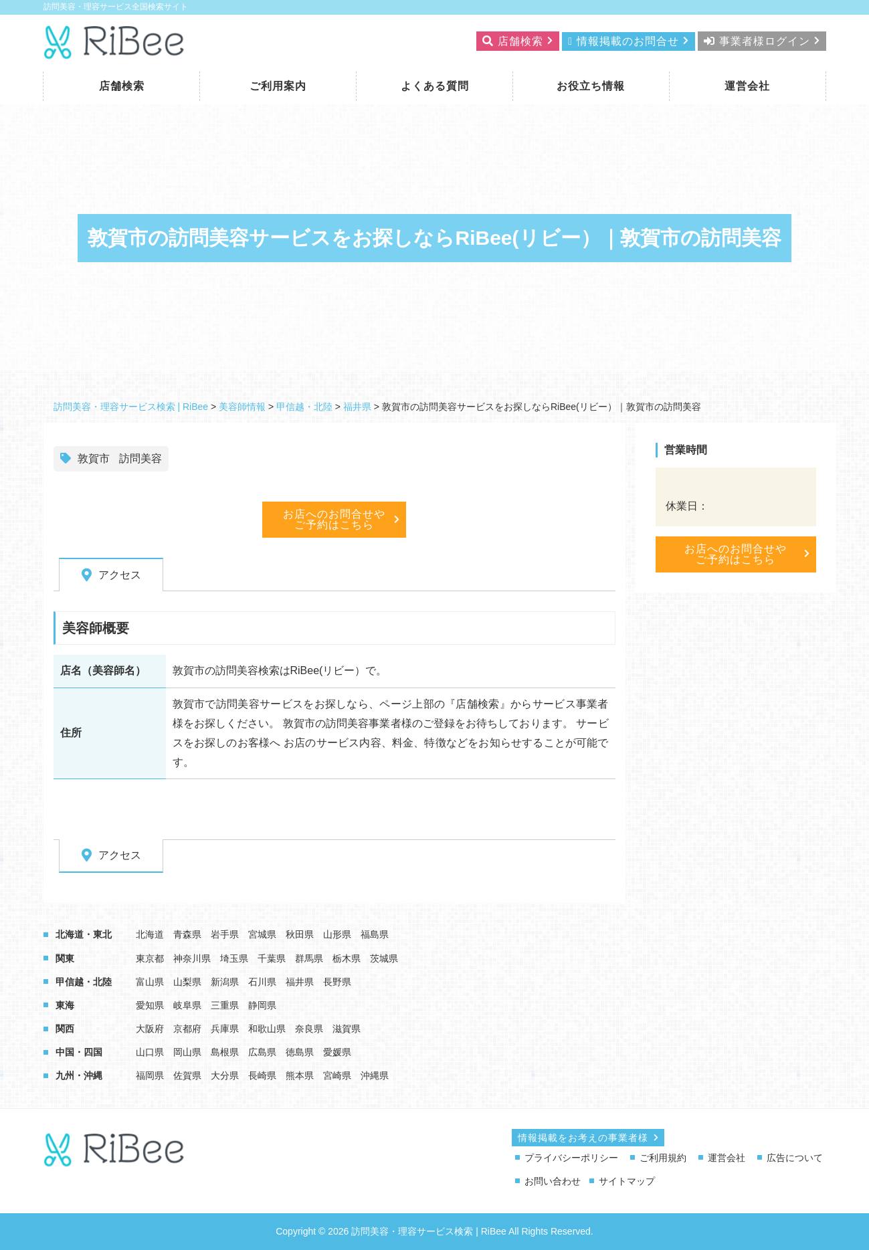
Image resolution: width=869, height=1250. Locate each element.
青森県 (187, 934)
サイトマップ (627, 1181)
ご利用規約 (663, 1157)
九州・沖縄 (79, 1075)
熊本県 (300, 1075)
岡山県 (187, 1052)
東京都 (150, 958)
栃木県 (346, 958)
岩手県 (225, 934)
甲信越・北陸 (84, 981)
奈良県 (309, 1028)
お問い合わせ (552, 1181)
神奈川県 (192, 958)
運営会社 (747, 86)
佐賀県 (187, 1075)
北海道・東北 (84, 934)
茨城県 (384, 958)
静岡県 (262, 1005)
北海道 (150, 934)
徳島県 (300, 1052)
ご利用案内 (278, 86)
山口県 (150, 1052)
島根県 (225, 1052)
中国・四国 (79, 1052)
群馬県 (309, 958)
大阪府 (150, 1028)
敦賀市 (94, 458)
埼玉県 (234, 958)
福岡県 (150, 1075)
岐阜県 (187, 1005)
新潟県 (225, 981)
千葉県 (272, 958)
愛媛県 (337, 1052)
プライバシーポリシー (571, 1157)
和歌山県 (267, 1028)
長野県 (337, 981)
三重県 (225, 1005)
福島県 (375, 934)
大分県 (225, 1075)
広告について (795, 1157)
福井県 (300, 981)
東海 (65, 1005)
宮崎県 (337, 1075)
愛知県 (150, 1005)
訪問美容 (140, 458)
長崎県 (262, 1075)
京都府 (187, 1028)
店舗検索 (121, 86)
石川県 (262, 981)
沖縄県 (375, 1075)
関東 (65, 958)
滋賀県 (346, 1028)
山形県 (337, 934)
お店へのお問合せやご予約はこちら (334, 519)
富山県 (150, 981)
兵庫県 (225, 1028)
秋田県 (300, 934)
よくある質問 (435, 86)
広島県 (262, 1052)
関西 (65, 1028)
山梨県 (187, 981)
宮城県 (262, 934)
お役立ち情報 (591, 86)
